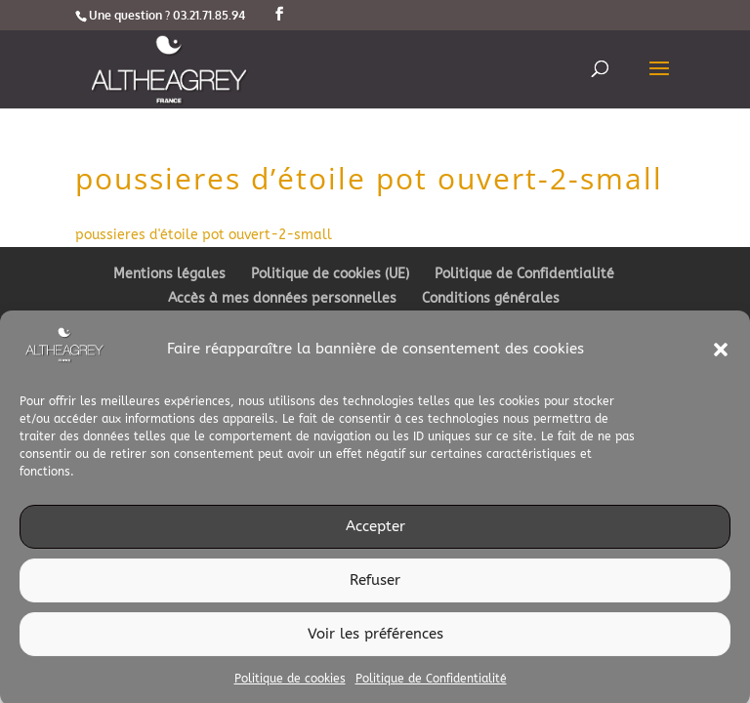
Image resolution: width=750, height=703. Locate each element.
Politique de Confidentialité (431, 682)
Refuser (375, 585)
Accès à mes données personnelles (282, 298)
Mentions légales (169, 274)
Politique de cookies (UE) (330, 274)
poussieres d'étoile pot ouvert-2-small (203, 235)
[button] (720, 353)
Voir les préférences (375, 638)
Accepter (375, 531)
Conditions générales (491, 298)
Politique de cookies (290, 682)
